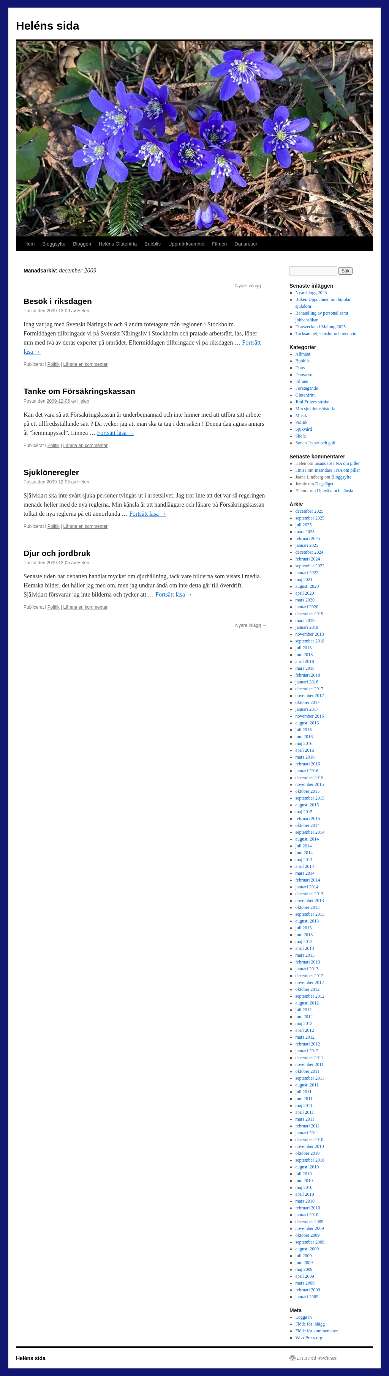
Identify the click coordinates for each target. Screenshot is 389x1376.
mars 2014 (305, 873)
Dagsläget (324, 483)
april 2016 (305, 750)
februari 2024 (308, 559)
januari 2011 (307, 1132)
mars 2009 (305, 1283)
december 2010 (310, 1139)
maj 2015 (304, 811)
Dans (300, 367)
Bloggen (82, 244)
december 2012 (310, 975)
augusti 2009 (307, 1249)
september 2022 (310, 565)
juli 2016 (304, 729)
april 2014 (305, 866)
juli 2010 (304, 1173)
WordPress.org (309, 1337)
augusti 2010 (307, 1167)
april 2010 (305, 1194)
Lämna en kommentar (85, 364)
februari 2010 (308, 1208)
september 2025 (310, 518)
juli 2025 (304, 524)
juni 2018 (304, 654)
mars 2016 (305, 757)
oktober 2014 (308, 825)
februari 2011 (308, 1126)
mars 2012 (305, 1037)
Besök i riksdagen (58, 301)
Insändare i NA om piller (337, 463)
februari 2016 (308, 764)
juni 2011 (304, 1098)
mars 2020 (305, 600)
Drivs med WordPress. (317, 1358)
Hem (29, 244)
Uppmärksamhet (186, 244)
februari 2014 (308, 880)
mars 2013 (305, 955)
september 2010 (310, 1160)
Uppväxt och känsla (335, 490)
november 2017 (310, 695)
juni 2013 (304, 934)
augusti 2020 (307, 586)
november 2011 (310, 1064)
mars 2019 (305, 620)
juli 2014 (304, 846)
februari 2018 (308, 675)
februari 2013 (308, 962)
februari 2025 (308, 538)
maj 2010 (304, 1187)
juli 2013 (304, 927)
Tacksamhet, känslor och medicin (326, 333)
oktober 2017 (308, 702)
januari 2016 (307, 770)
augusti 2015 (307, 805)
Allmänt (303, 354)
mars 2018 (305, 668)
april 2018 (305, 661)
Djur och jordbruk (57, 553)
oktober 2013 (308, 907)
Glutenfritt (305, 395)
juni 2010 (304, 1180)
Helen (83, 310)
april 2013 (305, 948)
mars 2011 (305, 1119)
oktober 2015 (308, 791)
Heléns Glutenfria (118, 244)
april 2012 (305, 1030)
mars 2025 (305, 531)
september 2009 (310, 1242)
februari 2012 (308, 1044)
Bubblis (152, 244)
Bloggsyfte (53, 244)
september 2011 (310, 1078)
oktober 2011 (307, 1071)
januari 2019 (307, 627)
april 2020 (305, 593)
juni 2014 (304, 852)
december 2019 (310, 613)
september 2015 (310, 798)
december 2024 (310, 552)
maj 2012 (304, 1023)
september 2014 (310, 832)
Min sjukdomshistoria (315, 408)
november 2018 (310, 634)
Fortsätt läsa (115, 433)
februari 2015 (308, 818)
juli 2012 (304, 1009)
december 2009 (310, 1221)
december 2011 (309, 1057)
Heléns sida (47, 25)
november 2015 (310, 784)
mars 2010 (305, 1201)
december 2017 (310, 688)
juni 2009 (304, 1262)
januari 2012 (307, 1050)
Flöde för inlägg (310, 1324)
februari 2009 (308, 1290)
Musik (301, 415)
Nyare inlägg (251, 285)
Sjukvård (304, 429)
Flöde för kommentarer (317, 1330)
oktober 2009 (308, 1235)
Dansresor (245, 244)
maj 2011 (304, 1105)
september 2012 (310, 996)
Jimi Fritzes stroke (312, 402)
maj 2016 (304, 743)
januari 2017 (307, 709)
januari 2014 (307, 887)
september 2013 (310, 914)
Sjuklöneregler (51, 472)
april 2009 (305, 1276)
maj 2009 (304, 1269)
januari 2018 (307, 682)
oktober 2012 (308, 989)
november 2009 (310, 1228)
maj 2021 (304, 579)
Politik (53, 364)
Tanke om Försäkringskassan (79, 391)
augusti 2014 (307, 839)
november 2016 (310, 716)
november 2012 (310, 982)
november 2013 (310, 900)
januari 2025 (307, 545)
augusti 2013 (307, 921)
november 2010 (310, 1146)
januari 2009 (307, 1296)
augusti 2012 (307, 1003)
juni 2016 (304, 736)
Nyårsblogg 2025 (311, 292)
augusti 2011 (307, 1085)
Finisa (301, 470)
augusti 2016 (307, 723)
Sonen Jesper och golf (316, 443)
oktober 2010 (308, 1153)
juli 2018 (304, 647)
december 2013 (310, 893)
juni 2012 (304, 1016)
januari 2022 (307, 572)
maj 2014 (304, 859)
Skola (301, 436)
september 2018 (310, 641)
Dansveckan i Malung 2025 (321, 326)
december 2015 (310, 777)
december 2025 (310, 511)
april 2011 (305, 1112)
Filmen (219, 244)
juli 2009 (304, 1255)
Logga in (304, 1317)
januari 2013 (307, 968)
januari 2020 (307, 606)
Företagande (307, 388)
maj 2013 (304, 941)
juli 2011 (304, 1091)
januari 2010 (307, 1214)
